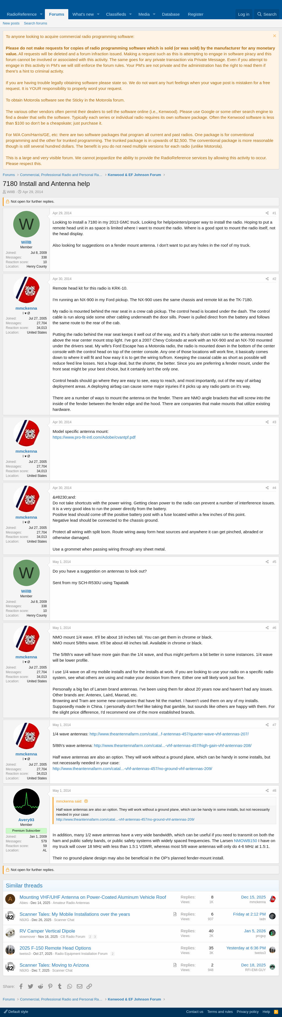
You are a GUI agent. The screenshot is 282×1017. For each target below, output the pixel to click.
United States (37, 332)
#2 (274, 279)
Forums (56, 14)
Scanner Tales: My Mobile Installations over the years (75, 914)
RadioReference (22, 14)
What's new (83, 14)
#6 (274, 628)
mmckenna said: (69, 801)
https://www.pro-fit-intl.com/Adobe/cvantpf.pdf (94, 437)
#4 (274, 488)
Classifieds (116, 14)
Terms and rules (220, 1012)
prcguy (261, 936)
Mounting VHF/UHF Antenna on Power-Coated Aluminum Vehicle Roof (93, 897)
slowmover (27, 937)
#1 (274, 213)
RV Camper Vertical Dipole (47, 931)
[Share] (267, 213)
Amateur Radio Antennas (71, 903)
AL (45, 850)
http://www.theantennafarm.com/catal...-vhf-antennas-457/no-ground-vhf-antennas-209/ (132, 768)
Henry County (37, 266)
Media (144, 14)
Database (171, 14)
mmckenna (26, 308)
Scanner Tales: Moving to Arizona (54, 965)
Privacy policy (248, 1012)
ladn (262, 919)
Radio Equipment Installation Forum (81, 954)
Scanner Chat (64, 920)
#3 (274, 422)
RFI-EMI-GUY (255, 970)
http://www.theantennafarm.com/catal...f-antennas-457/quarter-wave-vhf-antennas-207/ (169, 734)
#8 (274, 791)
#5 (274, 562)
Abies (24, 903)
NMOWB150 (245, 840)
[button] (41, 14)
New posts (11, 23)
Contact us (194, 1012)
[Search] (266, 14)
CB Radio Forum (73, 937)
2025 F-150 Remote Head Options (55, 948)
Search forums (35, 23)
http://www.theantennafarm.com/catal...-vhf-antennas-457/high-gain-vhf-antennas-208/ (173, 745)
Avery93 (26, 819)
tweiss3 (25, 954)
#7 (274, 725)
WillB (11, 192)
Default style (16, 1012)
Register (196, 14)
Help (266, 1012)
